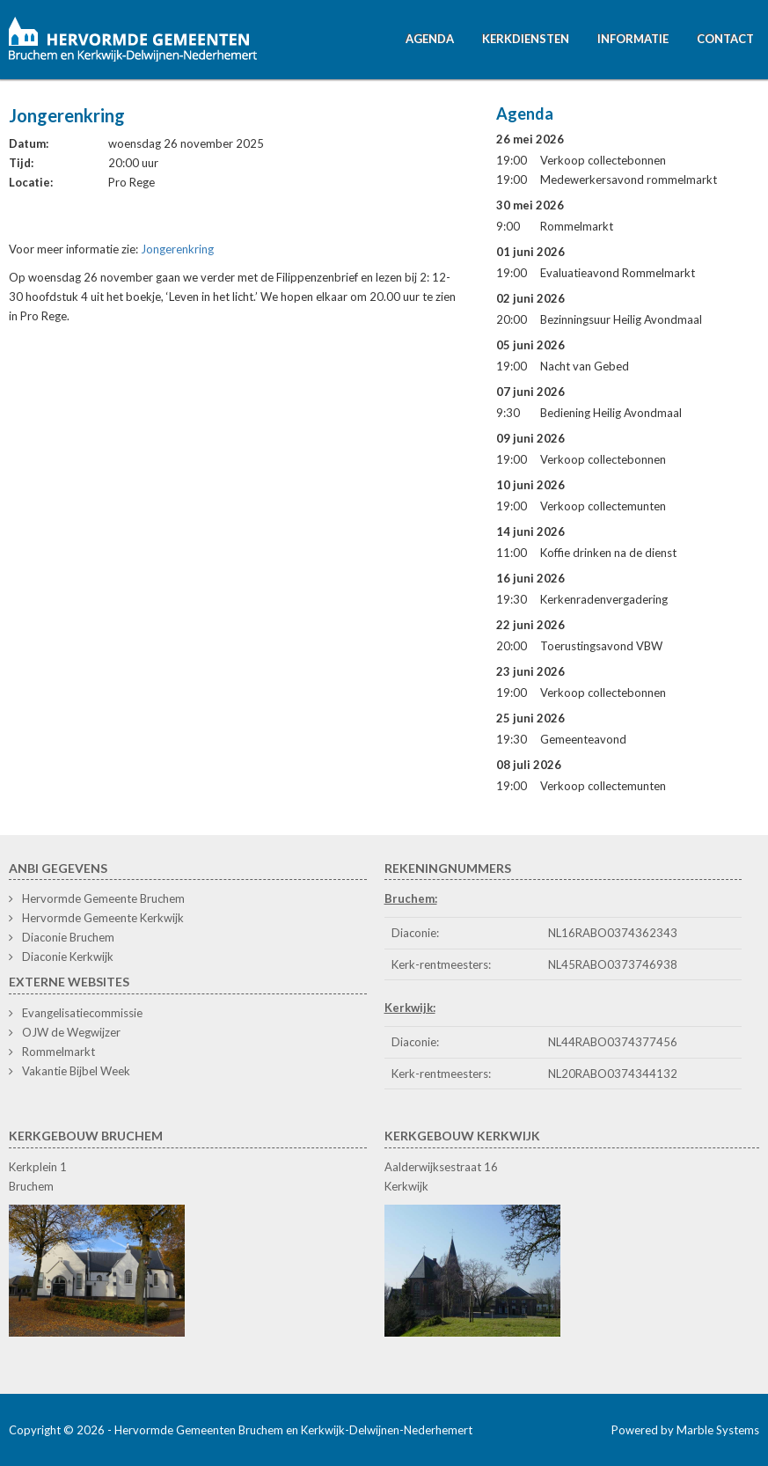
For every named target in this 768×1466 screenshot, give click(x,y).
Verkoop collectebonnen (603, 160)
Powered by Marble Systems (685, 1430)
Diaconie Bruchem (68, 937)
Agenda (430, 39)
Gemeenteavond (583, 739)
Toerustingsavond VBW (601, 646)
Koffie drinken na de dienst (608, 553)
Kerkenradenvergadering (604, 599)
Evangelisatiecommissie (82, 1013)
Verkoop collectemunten (603, 506)
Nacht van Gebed (584, 366)
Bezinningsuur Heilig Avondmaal (621, 319)
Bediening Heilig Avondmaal (611, 413)
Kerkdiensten (525, 39)
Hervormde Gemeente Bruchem (103, 898)
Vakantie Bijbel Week (76, 1071)
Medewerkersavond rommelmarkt (628, 179)
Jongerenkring (177, 249)
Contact (725, 39)
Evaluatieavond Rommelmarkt (617, 273)
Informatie (633, 39)
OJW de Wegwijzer (71, 1032)
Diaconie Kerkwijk (67, 956)
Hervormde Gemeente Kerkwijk (103, 918)
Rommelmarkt (576, 226)
